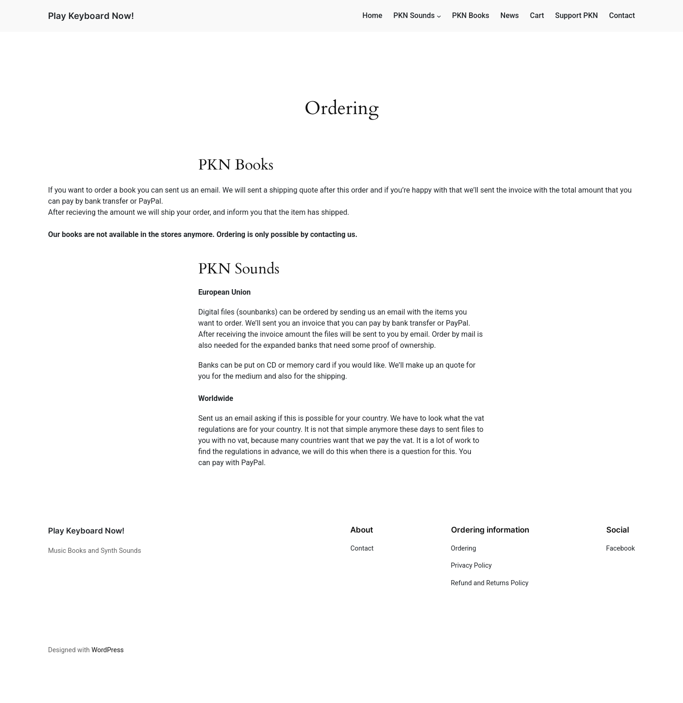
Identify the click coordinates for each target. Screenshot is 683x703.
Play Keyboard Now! (91, 15)
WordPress (107, 650)
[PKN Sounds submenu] (439, 16)
